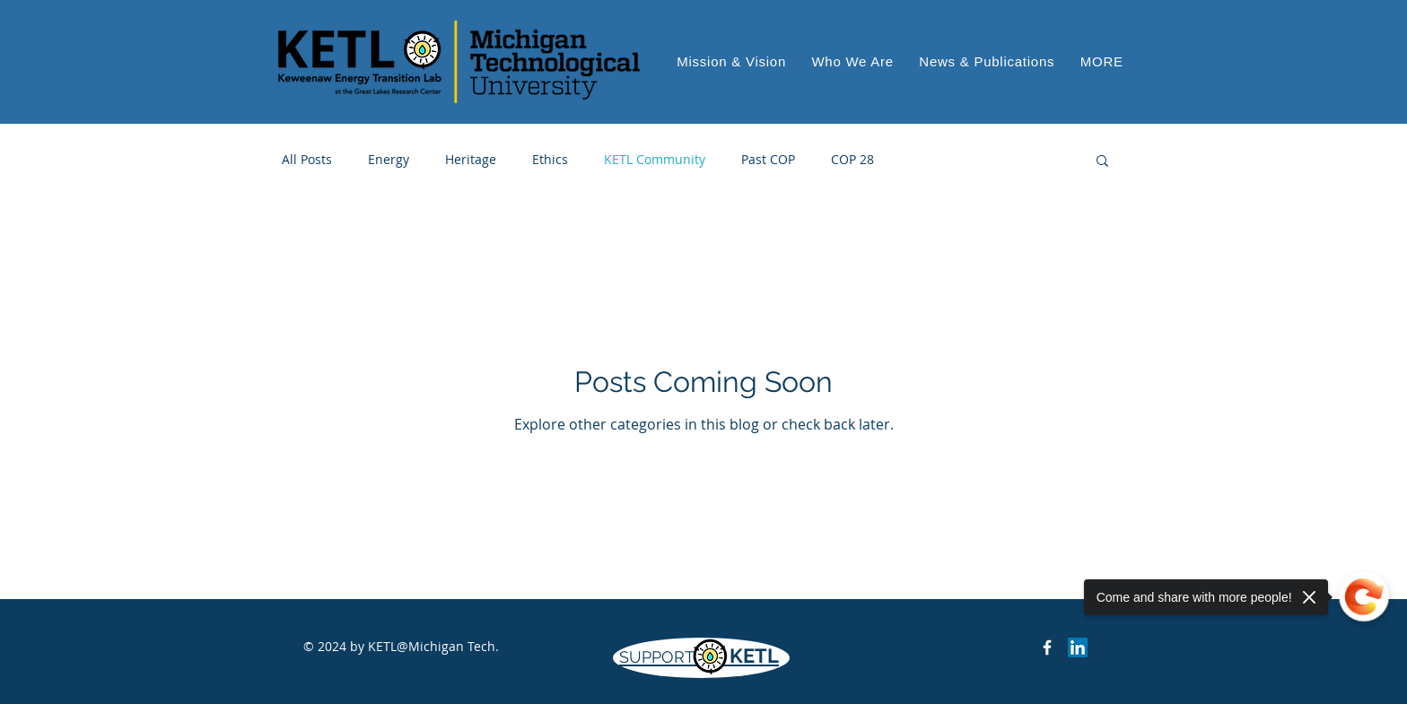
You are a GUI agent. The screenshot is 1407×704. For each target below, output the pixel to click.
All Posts (307, 159)
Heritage (470, 159)
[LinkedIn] (1078, 647)
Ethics (550, 159)
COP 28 (852, 159)
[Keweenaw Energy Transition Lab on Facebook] (1047, 647)
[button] (1102, 61)
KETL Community (654, 159)
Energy (388, 159)
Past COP (768, 159)
